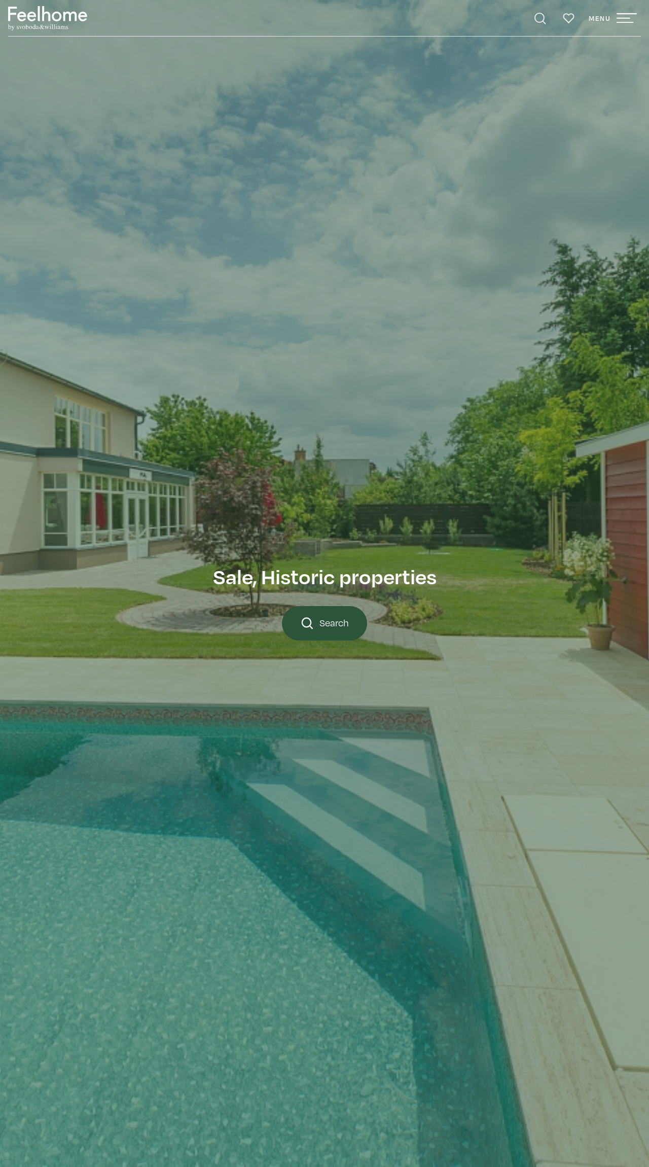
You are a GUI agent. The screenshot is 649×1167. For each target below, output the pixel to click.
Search (324, 623)
